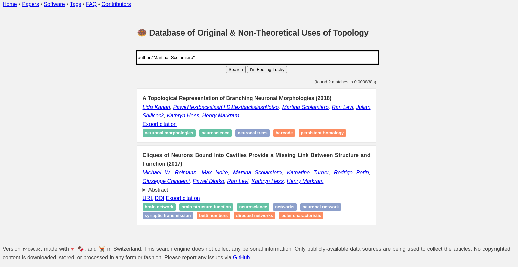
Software (54, 4)
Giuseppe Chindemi (166, 181)
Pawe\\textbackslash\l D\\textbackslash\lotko (226, 107)
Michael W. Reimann (170, 172)
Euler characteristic (301, 215)
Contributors (116, 4)
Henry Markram (220, 115)
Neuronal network (320, 207)
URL (148, 198)
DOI (159, 198)
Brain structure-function (206, 207)
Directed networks (254, 215)
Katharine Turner (308, 172)
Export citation (160, 124)
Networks (284, 207)
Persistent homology (322, 133)
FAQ (91, 4)
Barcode (284, 133)
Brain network (159, 207)
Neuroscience (215, 133)
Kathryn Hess (183, 115)
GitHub (241, 257)
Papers (30, 4)
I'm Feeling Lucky (267, 69)
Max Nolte (215, 172)
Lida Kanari (156, 107)
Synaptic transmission (168, 215)
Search (236, 69)
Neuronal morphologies (169, 133)
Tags (75, 4)
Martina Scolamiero (305, 107)
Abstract (158, 190)
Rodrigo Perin (351, 172)
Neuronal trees (253, 133)
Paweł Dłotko (208, 181)
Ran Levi (342, 107)
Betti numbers (213, 215)
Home (10, 4)
